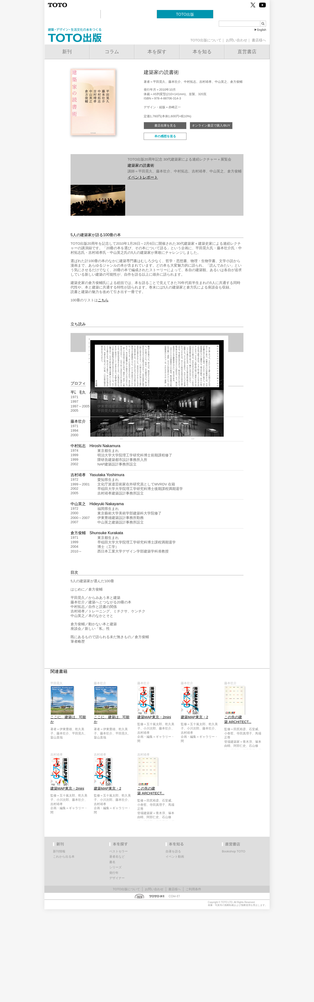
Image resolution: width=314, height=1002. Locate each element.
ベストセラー (118, 944)
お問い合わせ (236, 40)
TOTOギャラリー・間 (128, 14)
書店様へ (259, 40)
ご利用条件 (193, 982)
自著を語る (173, 944)
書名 (112, 955)
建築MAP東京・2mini (154, 810)
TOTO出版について (205, 40)
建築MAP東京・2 (194, 810)
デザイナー (117, 971)
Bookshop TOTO (241, 14)
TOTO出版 (185, 14)
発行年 (114, 965)
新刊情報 (59, 944)
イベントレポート (143, 177)
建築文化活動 (72, 14)
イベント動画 (175, 949)
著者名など (117, 949)
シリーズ (115, 960)
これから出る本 (64, 949)
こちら (103, 300)
